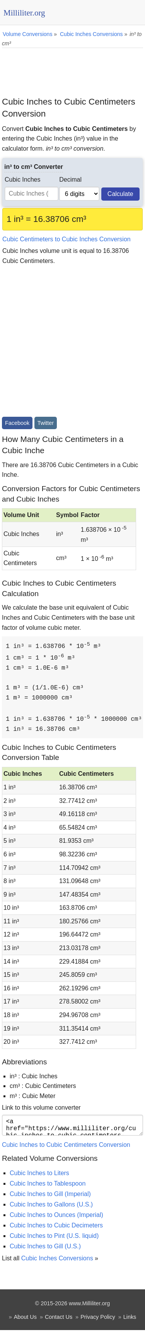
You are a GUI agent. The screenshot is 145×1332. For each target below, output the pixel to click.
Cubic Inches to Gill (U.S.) (45, 1248)
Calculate (120, 194)
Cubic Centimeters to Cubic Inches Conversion (66, 239)
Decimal (70, 179)
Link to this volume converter (41, 1106)
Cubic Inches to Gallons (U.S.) (51, 1206)
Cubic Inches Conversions (57, 1260)
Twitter (46, 423)
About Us (25, 1319)
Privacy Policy (97, 1319)
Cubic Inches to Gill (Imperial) (50, 1196)
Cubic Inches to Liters (39, 1175)
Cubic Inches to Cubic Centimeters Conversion (66, 1146)
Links (129, 1319)
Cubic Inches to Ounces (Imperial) (56, 1216)
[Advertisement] (72, 69)
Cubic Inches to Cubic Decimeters (56, 1227)
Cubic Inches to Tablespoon (47, 1185)
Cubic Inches (23, 179)
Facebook (17, 423)
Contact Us (58, 1319)
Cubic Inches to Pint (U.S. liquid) (54, 1237)
